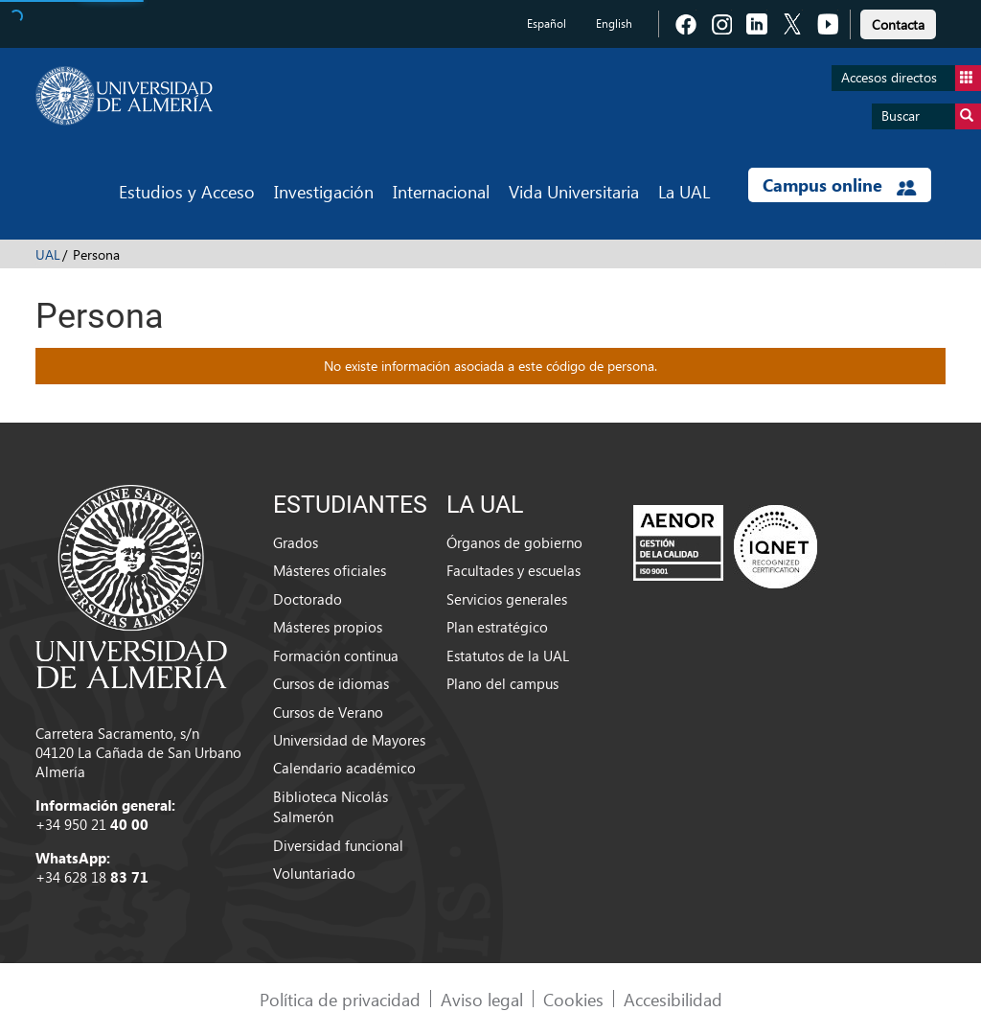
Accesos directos (911, 78)
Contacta (898, 24)
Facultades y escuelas (513, 570)
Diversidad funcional (338, 845)
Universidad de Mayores (349, 739)
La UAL (684, 191)
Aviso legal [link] (482, 999)
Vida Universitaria (574, 191)
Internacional (441, 191)
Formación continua (336, 655)
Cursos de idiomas (331, 683)
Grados (295, 542)
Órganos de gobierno (514, 542)
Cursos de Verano (328, 712)
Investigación (324, 191)
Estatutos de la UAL (507, 655)
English (614, 23)
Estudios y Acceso (187, 191)
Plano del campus (502, 683)
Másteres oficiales (329, 570)
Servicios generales (506, 599)
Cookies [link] (573, 999)
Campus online (840, 184)
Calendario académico (344, 767)
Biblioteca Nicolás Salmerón (330, 806)
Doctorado (307, 599)
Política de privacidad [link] (340, 999)
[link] (898, 22)
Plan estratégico (497, 626)
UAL (47, 254)
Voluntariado (314, 873)
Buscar (931, 116)
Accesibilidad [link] (673, 999)
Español (546, 23)
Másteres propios (327, 626)
